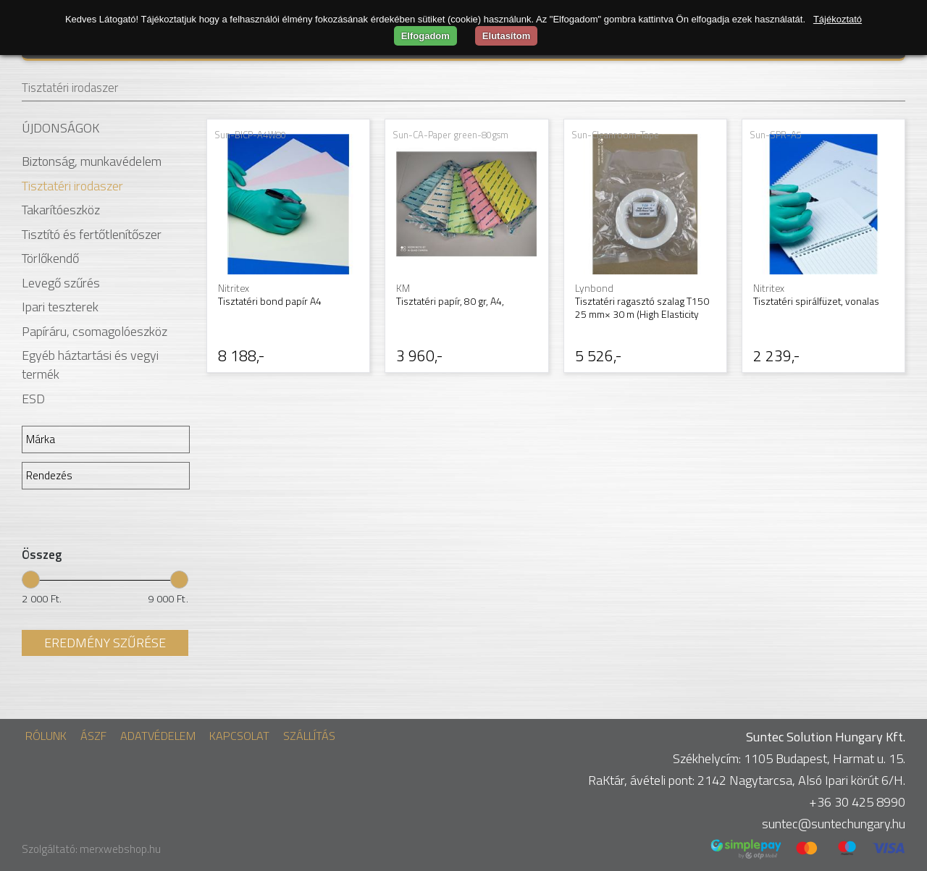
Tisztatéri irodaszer (70, 87)
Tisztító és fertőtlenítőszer (92, 234)
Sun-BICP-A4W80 (250, 134)
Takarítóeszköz (61, 209)
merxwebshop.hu (120, 849)
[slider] (31, 579)
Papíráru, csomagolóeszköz (94, 331)
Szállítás (309, 735)
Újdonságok (60, 128)
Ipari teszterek (60, 306)
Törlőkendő (50, 258)
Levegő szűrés (61, 283)
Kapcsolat (239, 735)
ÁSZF (93, 735)
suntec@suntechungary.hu (833, 823)
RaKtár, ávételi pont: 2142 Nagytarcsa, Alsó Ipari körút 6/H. (746, 780)
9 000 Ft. (168, 599)
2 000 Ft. (42, 599)
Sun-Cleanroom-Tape (615, 134)
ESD (33, 398)
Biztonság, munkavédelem (92, 161)
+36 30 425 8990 (857, 802)
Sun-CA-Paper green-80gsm (450, 134)
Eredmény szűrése (105, 642)
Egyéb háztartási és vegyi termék (90, 364)
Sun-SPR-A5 (776, 134)
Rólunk (46, 735)
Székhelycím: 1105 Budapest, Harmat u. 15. (789, 758)
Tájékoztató (837, 19)
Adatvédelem (158, 735)
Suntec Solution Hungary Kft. (825, 736)
